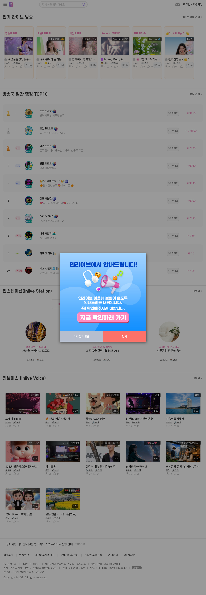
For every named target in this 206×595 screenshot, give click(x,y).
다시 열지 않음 (81, 336)
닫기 (124, 336)
